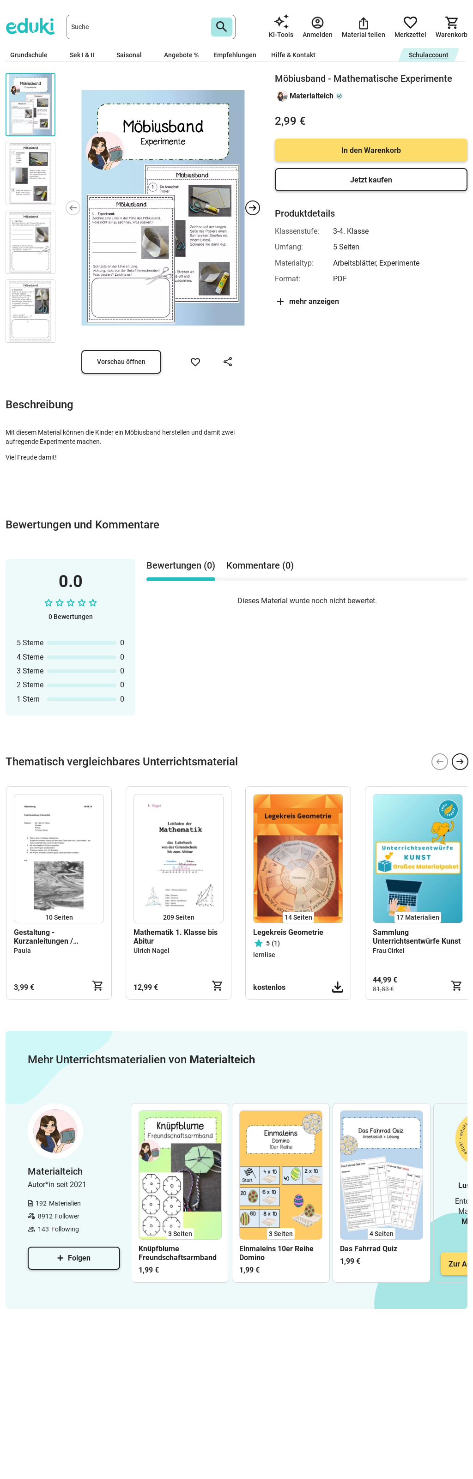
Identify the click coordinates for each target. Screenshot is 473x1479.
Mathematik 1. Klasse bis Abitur (175, 937)
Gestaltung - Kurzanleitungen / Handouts (43, 937)
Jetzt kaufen (371, 180)
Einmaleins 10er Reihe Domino (276, 1253)
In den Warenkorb (371, 150)
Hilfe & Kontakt (293, 55)
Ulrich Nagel (151, 950)
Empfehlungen (234, 55)
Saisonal (132, 55)
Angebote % (181, 55)
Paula (22, 950)
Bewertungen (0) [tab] (180, 565)
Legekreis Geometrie (288, 932)
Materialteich (312, 95)
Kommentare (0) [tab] (260, 565)
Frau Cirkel (389, 950)
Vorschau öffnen (121, 361)
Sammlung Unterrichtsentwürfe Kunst (417, 937)
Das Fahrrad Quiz (368, 1248)
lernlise (264, 954)
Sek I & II (86, 55)
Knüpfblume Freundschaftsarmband (178, 1253)
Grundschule (32, 55)
